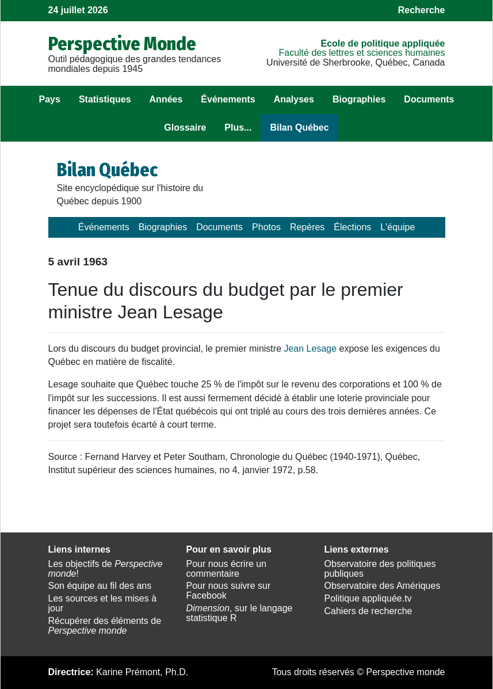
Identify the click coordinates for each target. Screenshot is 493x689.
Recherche (421, 10)
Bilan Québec (299, 127)
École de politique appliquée (382, 43)
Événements (228, 99)
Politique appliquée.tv (368, 598)
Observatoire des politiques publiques (380, 568)
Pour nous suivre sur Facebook (228, 590)
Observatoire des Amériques (382, 586)
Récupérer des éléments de (105, 625)
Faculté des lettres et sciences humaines (361, 53)
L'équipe (397, 227)
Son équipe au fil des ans (100, 586)
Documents (429, 99)
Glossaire (185, 127)
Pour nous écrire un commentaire (226, 568)
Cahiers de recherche (368, 611)
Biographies (359, 99)
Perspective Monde (122, 44)
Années (166, 99)
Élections (352, 227)
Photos (266, 227)
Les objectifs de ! (105, 568)
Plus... (237, 127)
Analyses (294, 99)
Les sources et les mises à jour (102, 603)
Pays (49, 99)
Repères (307, 227)
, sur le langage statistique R (239, 613)
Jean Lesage (310, 348)
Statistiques (105, 99)
